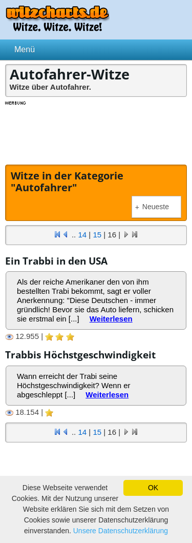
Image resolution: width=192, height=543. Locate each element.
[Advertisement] (96, 131)
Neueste (152, 207)
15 (97, 234)
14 (82, 234)
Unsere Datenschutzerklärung (120, 531)
